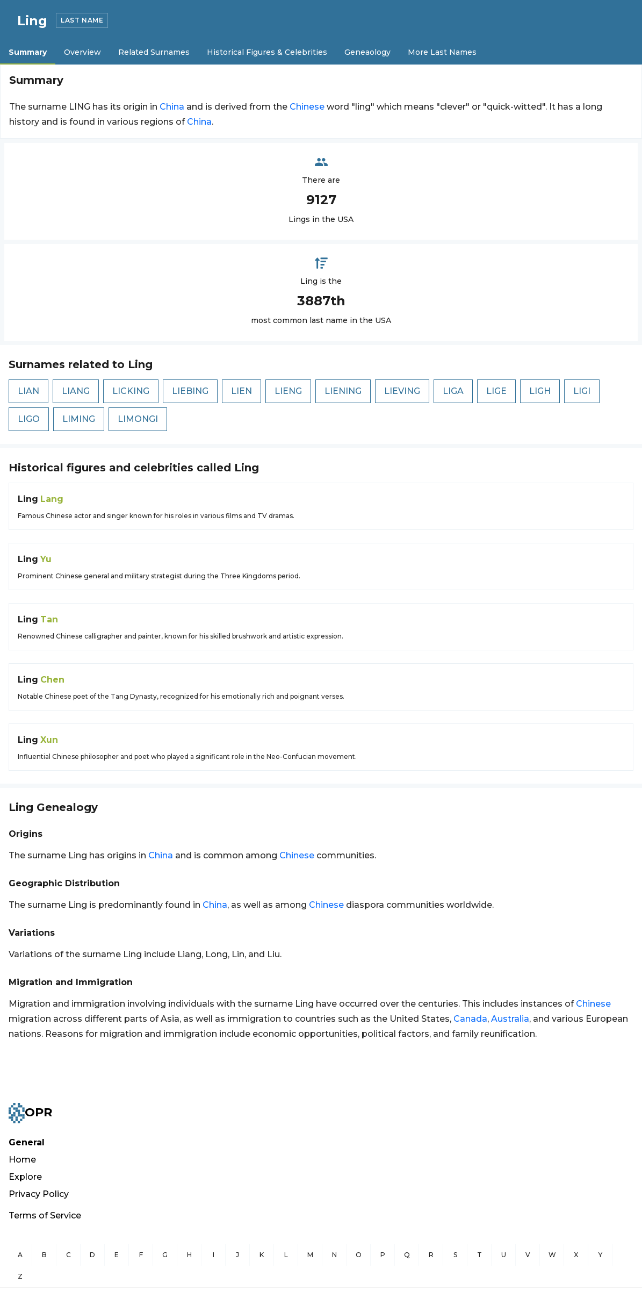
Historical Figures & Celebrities (267, 52)
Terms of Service (45, 1215)
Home (22, 1159)
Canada (470, 1019)
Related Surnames (154, 52)
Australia (510, 1019)
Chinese (307, 107)
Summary (28, 52)
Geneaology (367, 52)
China (172, 107)
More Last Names (442, 52)
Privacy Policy (39, 1194)
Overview (82, 52)
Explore (25, 1177)
